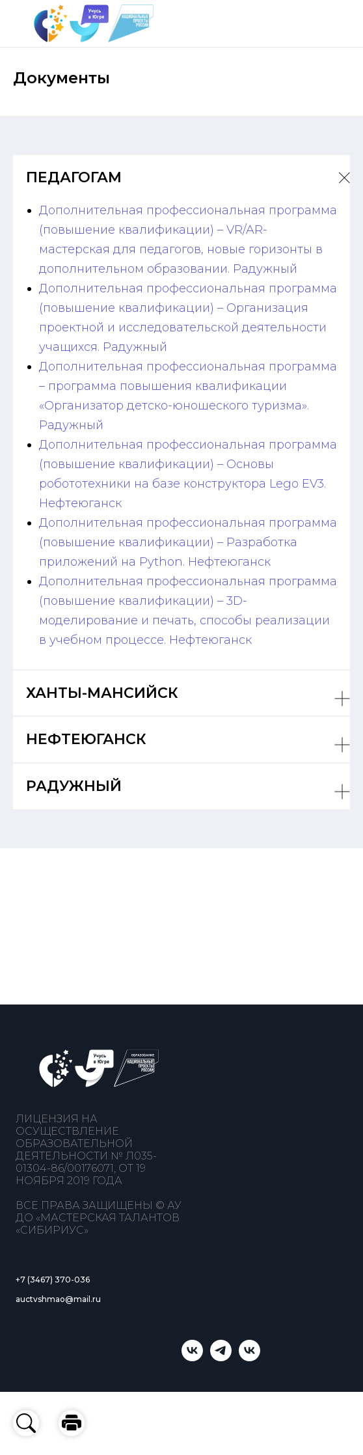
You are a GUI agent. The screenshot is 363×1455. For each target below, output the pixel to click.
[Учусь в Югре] (192, 1357)
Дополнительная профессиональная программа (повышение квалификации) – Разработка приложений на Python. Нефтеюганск (188, 542)
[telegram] (221, 1357)
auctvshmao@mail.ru (58, 1299)
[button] (72, 1423)
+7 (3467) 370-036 (53, 1279)
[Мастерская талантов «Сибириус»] (249, 1357)
